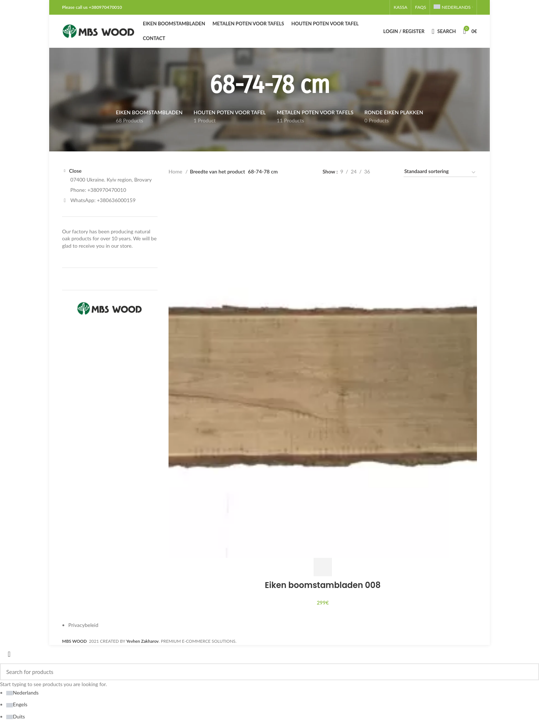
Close (75, 170)
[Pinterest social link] (370, 7)
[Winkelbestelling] (440, 172)
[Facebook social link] (357, 7)
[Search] (443, 31)
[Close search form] (9, 654)
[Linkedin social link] (375, 7)
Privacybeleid (83, 625)
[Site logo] (98, 31)
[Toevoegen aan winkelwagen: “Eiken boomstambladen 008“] (323, 567)
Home (176, 171)
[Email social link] (366, 7)
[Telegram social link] (383, 7)
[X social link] (361, 7)
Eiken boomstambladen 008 (322, 585)
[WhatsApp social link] (379, 7)
